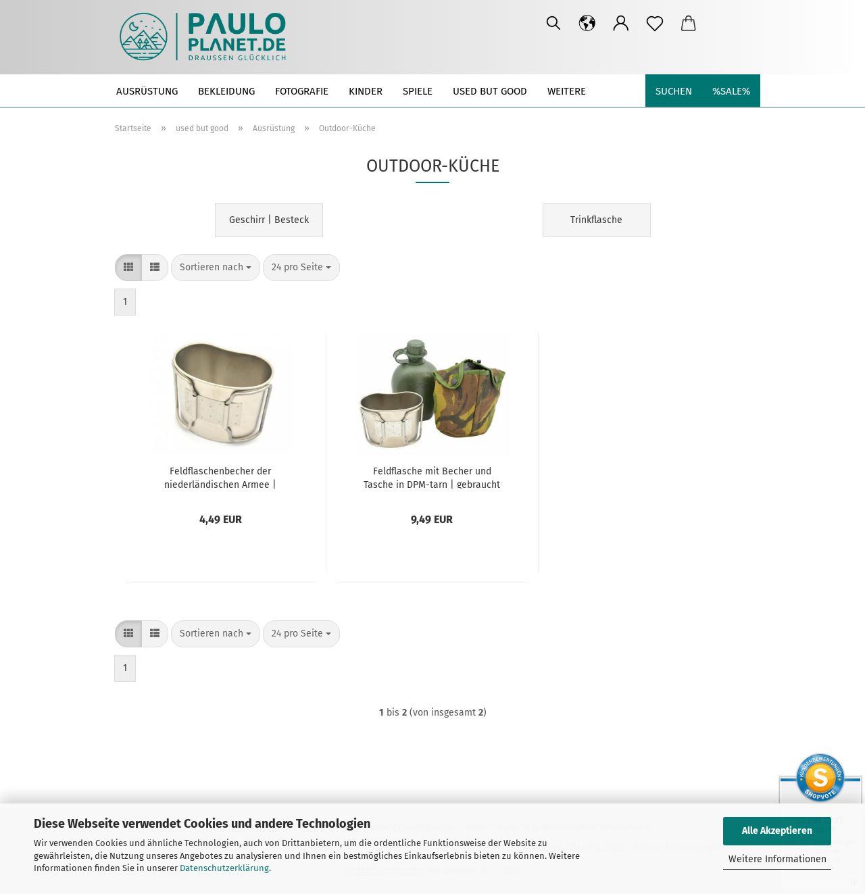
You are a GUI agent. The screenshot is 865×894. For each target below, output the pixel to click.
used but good (490, 91)
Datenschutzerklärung (224, 868)
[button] (587, 23)
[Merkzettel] (655, 23)
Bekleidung (226, 91)
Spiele (417, 91)
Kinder (365, 91)
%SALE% (731, 91)
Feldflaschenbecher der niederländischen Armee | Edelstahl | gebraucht (220, 477)
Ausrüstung (147, 91)
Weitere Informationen (777, 859)
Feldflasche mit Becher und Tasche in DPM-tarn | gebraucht (432, 477)
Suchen (674, 91)
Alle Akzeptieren (777, 831)
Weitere (566, 91)
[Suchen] (553, 23)
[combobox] (215, 267)
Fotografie (301, 91)
